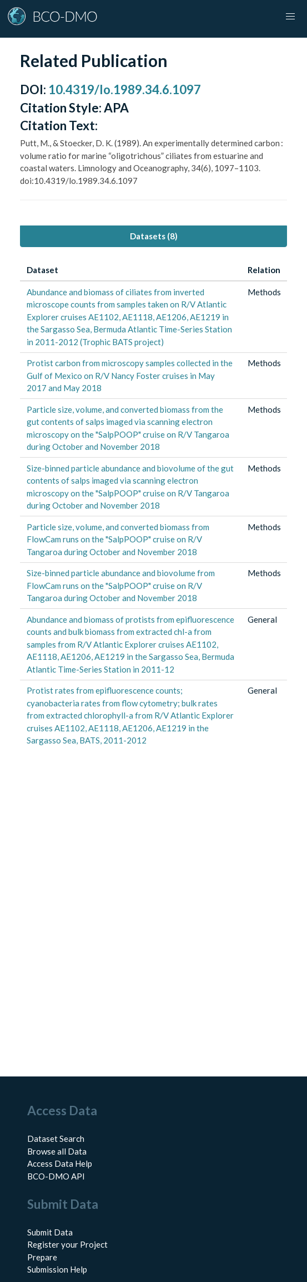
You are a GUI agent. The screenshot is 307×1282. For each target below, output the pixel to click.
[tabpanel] (153, 505)
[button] (290, 16)
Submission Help (57, 1269)
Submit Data (50, 1232)
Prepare (42, 1257)
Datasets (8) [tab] (154, 236)
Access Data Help (59, 1163)
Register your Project (67, 1244)
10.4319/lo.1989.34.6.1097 (124, 89)
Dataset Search (55, 1138)
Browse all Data (57, 1151)
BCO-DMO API (56, 1176)
